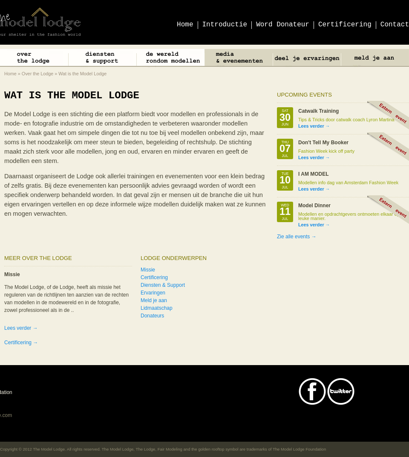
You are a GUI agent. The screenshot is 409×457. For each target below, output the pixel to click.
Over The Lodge (34, 59)
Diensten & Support (102, 59)
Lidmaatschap (157, 308)
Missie (148, 270)
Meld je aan (375, 59)
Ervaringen (153, 293)
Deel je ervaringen (307, 59)
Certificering (154, 277)
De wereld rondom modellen (170, 59)
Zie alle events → (297, 237)
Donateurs (152, 316)
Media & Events (238, 59)
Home (10, 73)
